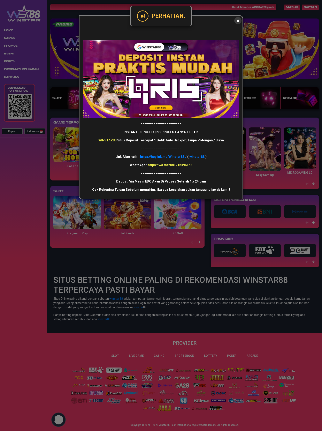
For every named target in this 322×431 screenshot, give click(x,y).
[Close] (238, 20)
